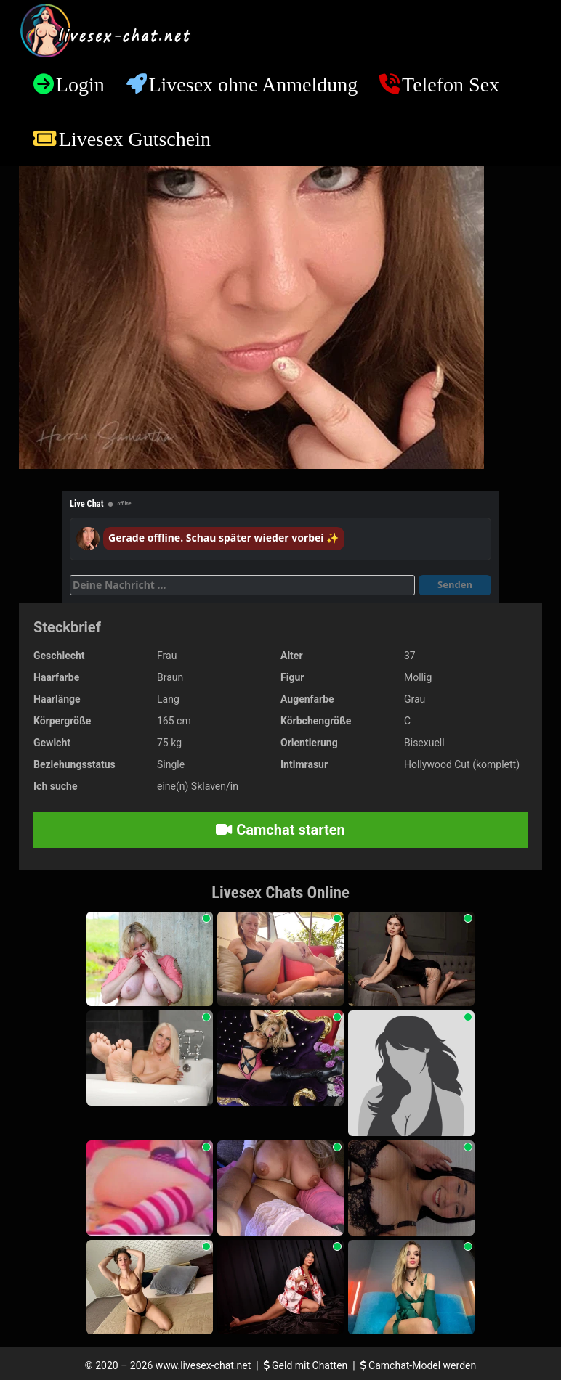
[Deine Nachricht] (242, 585)
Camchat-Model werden (418, 1365)
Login (80, 84)
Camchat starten (280, 829)
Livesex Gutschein (135, 139)
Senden (454, 584)
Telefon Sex (450, 84)
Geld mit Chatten (307, 1365)
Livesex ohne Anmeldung (253, 84)
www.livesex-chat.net (203, 1365)
